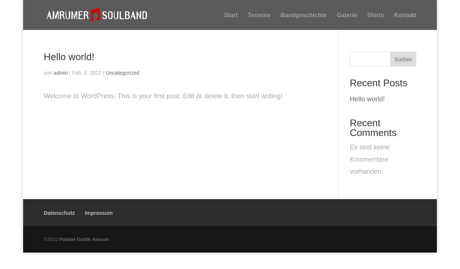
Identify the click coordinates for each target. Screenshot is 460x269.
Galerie (347, 15)
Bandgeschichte (304, 15)
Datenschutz (59, 212)
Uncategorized (122, 72)
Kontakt (405, 15)
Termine (259, 15)
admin (61, 72)
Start (231, 15)
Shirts (375, 15)
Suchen (403, 59)
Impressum (99, 212)
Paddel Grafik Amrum (84, 239)
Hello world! (69, 56)
